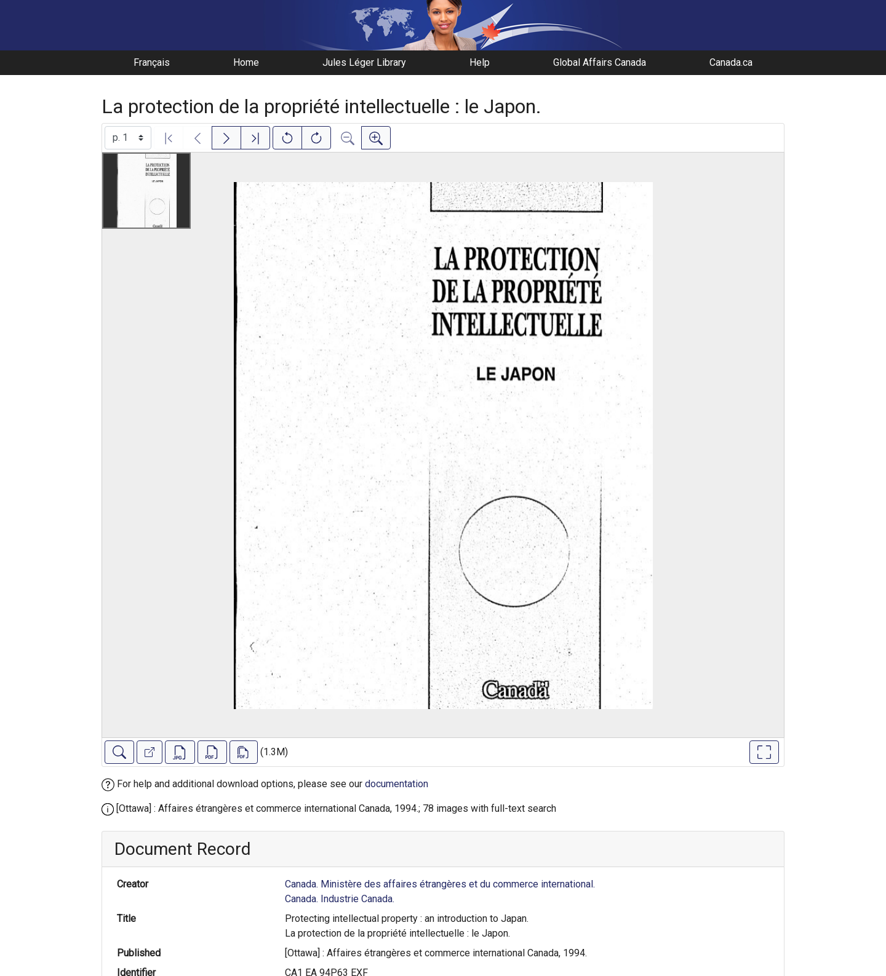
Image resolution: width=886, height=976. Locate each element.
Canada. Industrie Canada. (339, 899)
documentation (396, 784)
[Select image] (128, 137)
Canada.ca (730, 62)
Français (152, 62)
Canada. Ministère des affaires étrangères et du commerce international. (440, 884)
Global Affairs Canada (599, 62)
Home (246, 62)
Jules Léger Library (364, 62)
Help (479, 62)
